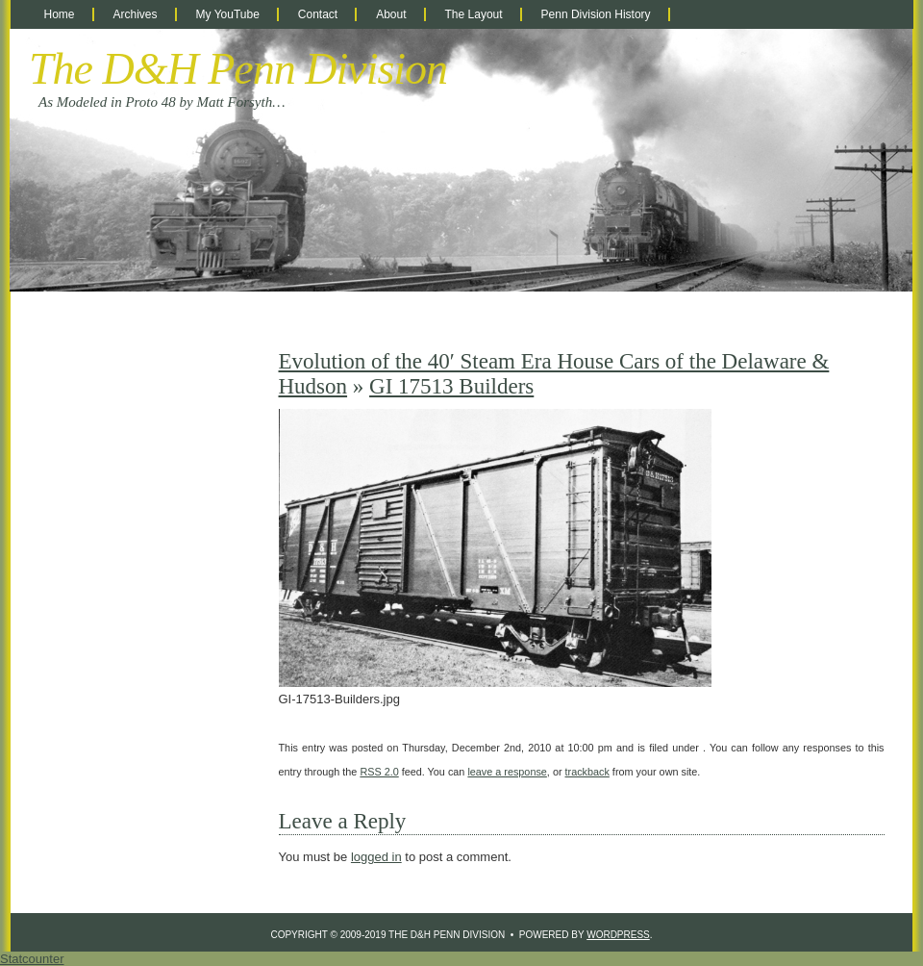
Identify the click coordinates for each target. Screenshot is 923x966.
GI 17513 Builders (451, 386)
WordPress (618, 934)
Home (59, 14)
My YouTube (228, 14)
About (391, 14)
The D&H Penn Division (238, 68)
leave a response (506, 771)
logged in (376, 857)
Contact (317, 14)
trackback (587, 771)
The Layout (474, 14)
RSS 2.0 (379, 771)
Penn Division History (596, 14)
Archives (135, 14)
